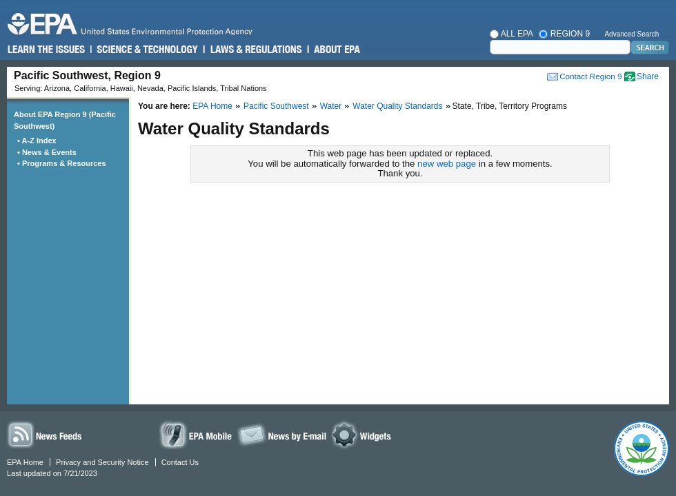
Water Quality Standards (397, 106)
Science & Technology (146, 49)
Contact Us (180, 462)
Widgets (364, 434)
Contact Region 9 (590, 76)
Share (648, 76)
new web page (446, 163)
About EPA (336, 49)
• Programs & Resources (63, 163)
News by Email (282, 434)
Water (331, 106)
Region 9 (564, 34)
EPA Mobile (196, 434)
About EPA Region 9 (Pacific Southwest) (65, 120)
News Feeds (44, 434)
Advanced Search (631, 34)
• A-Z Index (39, 140)
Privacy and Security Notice (102, 462)
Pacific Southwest (276, 106)
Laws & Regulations (255, 49)
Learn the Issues (46, 49)
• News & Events (49, 152)
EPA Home (212, 106)
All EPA (511, 34)
